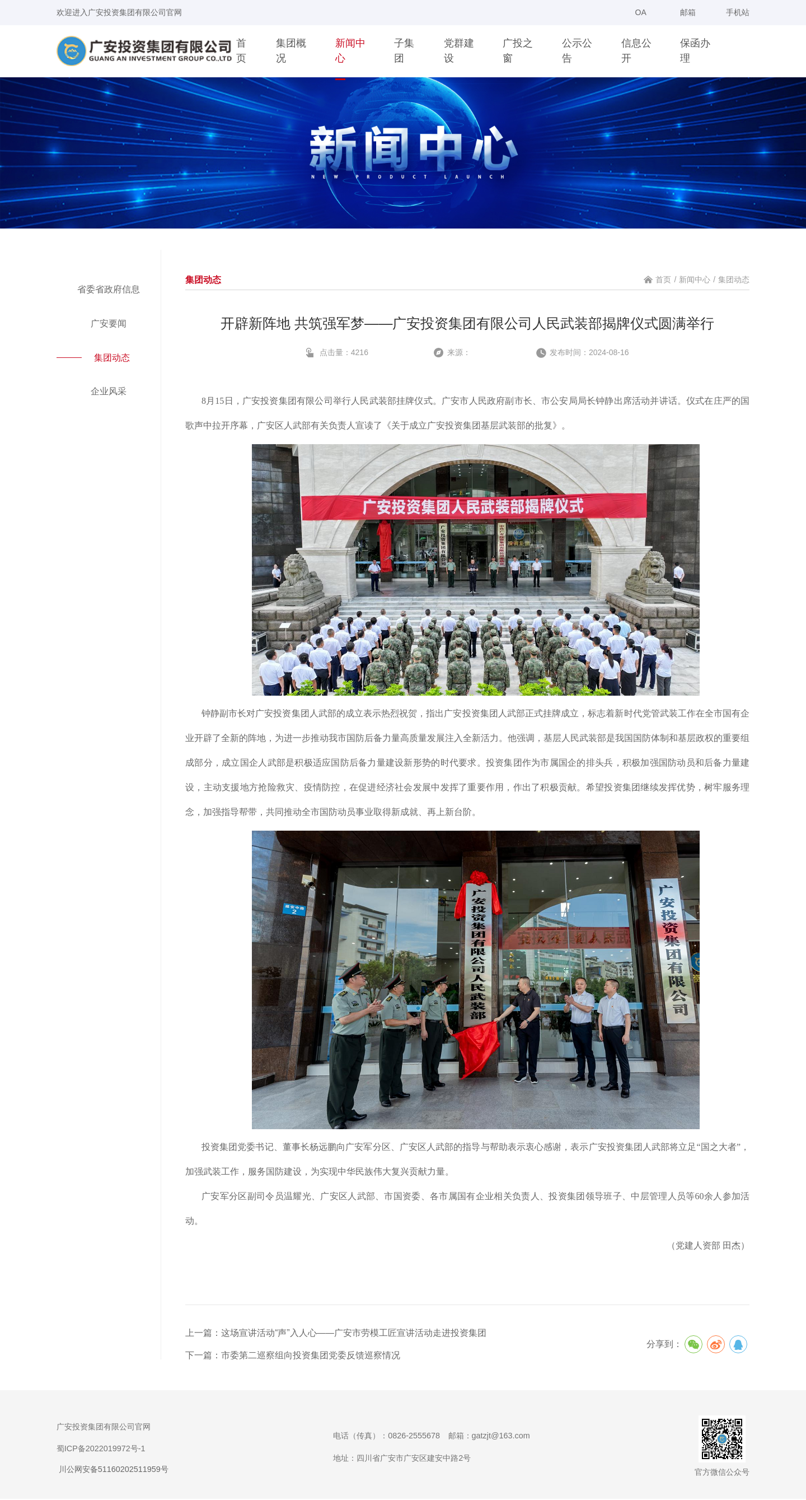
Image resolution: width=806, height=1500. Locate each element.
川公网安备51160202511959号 (112, 1470)
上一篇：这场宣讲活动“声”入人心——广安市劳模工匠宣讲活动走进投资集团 (336, 1333)
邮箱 (688, 12)
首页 (663, 279)
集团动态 (114, 358)
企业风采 (108, 392)
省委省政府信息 (108, 289)
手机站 (732, 16)
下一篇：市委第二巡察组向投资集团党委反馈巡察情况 (292, 1356)
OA (640, 12)
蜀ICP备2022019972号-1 (101, 1449)
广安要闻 (108, 323)
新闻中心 (694, 279)
